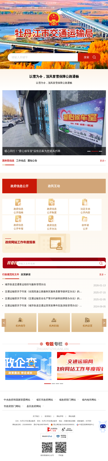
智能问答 (8, 8)
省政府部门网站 (67, 399)
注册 (53, 8)
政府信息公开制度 (52, 211)
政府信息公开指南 (18, 211)
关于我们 (36, 416)
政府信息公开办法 (52, 227)
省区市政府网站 (44, 399)
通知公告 (32, 160)
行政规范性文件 (10, 274)
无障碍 (19, 8)
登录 (44, 8)
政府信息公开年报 (18, 227)
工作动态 (21, 160)
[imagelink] (54, 243)
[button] (100, 263)
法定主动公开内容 (85, 211)
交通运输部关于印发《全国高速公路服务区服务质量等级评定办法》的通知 (44, 291)
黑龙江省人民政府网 (48, 3)
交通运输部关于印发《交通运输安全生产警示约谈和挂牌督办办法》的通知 (44, 298)
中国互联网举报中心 (85, 424)
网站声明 (60, 416)
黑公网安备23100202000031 (63, 424)
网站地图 (72, 416)
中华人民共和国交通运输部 (27, 3)
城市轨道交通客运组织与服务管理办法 (25, 284)
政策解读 (25, 274)
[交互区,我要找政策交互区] (54, 262)
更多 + (102, 274)
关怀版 (29, 8)
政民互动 (54, 186)
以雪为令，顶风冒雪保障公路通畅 (54, 76)
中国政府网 (9, 3)
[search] (61, 263)
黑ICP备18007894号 (41, 424)
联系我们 (48, 416)
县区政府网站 (34, 406)
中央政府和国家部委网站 (17, 399)
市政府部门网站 (12, 406)
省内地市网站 (89, 399)
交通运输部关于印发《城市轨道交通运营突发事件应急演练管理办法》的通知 (44, 305)
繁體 (36, 8)
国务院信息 (8, 160)
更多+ (103, 160)
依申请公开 (85, 227)
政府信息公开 (20, 186)
